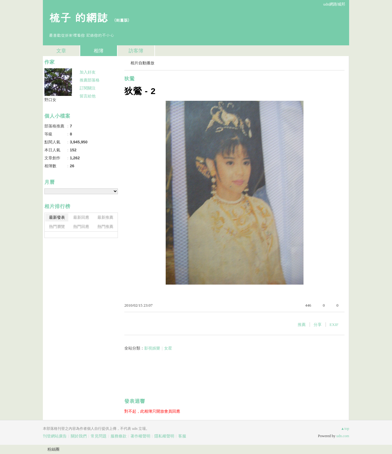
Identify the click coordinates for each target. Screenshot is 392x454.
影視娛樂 (152, 348)
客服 (182, 436)
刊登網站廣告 (55, 436)
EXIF (334, 324)
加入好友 (88, 72)
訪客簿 (136, 50)
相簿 (99, 50)
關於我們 (79, 436)
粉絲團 (53, 449)
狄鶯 (129, 78)
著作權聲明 (140, 436)
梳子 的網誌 (78, 17)
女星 (168, 348)
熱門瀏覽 (57, 226)
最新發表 (57, 217)
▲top (345, 428)
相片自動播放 (142, 63)
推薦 (302, 324)
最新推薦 (105, 217)
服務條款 (118, 436)
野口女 (50, 99)
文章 (61, 50)
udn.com (342, 436)
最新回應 (81, 217)
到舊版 (122, 20)
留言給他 (88, 96)
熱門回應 (81, 226)
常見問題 (99, 436)
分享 (318, 324)
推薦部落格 (90, 80)
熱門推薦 (105, 226)
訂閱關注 (88, 88)
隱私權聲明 (164, 436)
